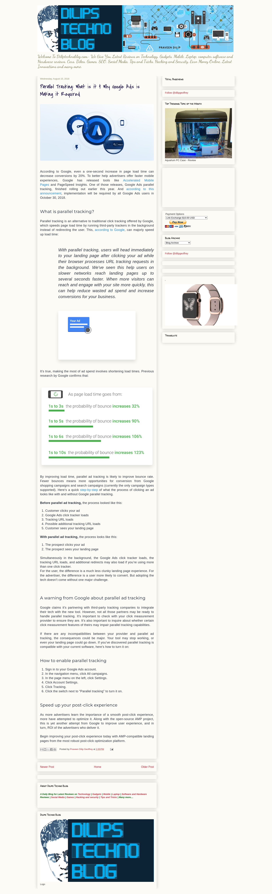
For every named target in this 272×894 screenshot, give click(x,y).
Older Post (147, 766)
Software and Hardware (134, 794)
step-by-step (89, 490)
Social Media (58, 797)
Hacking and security (87, 797)
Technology (84, 794)
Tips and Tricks (108, 797)
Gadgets (96, 794)
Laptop (116, 794)
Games (70, 797)
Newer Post (47, 766)
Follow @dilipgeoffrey (176, 92)
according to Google (110, 230)
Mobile (106, 794)
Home (97, 766)
